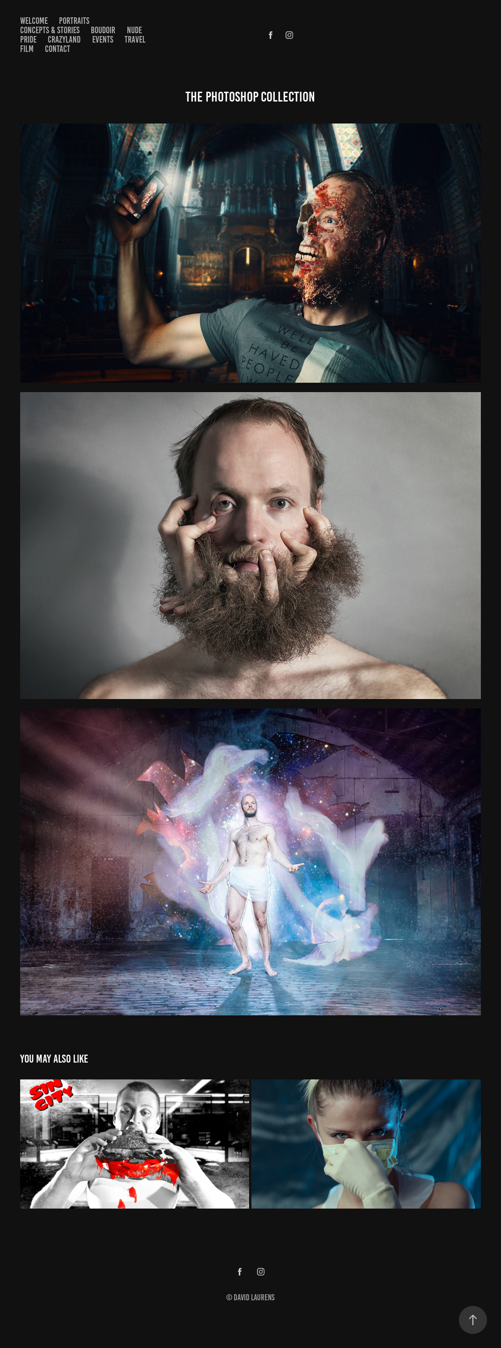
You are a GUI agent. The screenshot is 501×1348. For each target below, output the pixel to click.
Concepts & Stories (50, 30)
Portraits (74, 21)
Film (27, 49)
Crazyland (64, 39)
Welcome (34, 21)
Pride (28, 39)
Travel (135, 39)
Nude (134, 30)
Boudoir (103, 30)
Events (102, 39)
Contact (57, 49)
